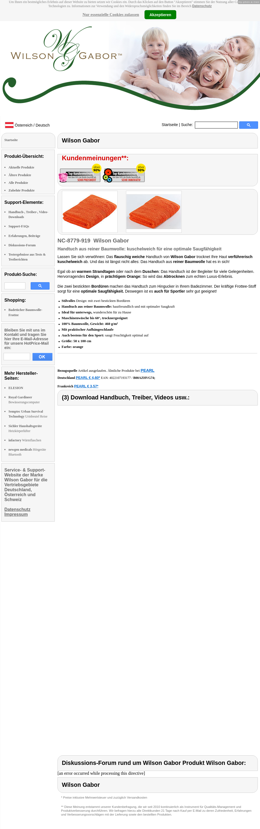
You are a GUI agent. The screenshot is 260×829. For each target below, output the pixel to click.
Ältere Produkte (19, 175)
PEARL (148, 370)
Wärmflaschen (24, 440)
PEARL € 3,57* (86, 386)
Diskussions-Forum (22, 245)
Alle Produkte (18, 183)
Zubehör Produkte (21, 190)
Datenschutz (202, 6)
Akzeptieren (160, 14)
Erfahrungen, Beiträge (24, 236)
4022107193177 (120, 378)
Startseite (170, 124)
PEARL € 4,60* (88, 378)
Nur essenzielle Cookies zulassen (110, 14)
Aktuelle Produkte (21, 167)
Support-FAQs (18, 226)
